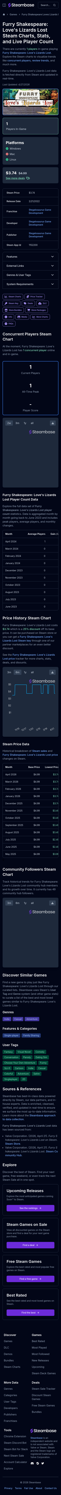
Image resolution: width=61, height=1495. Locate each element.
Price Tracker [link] (35, 296)
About (39, 1488)
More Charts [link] (40, 317)
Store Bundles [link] (13, 310)
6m (17, 672)
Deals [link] (28, 303)
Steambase (37, 1437)
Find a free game (30, 1278)
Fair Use (28, 1488)
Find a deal (30, 1245)
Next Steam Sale (14, 1455)
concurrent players (19, 60)
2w (9, 423)
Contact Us (51, 1488)
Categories (10, 1395)
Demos (8, 1354)
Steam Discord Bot (15, 1442)
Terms (18, 1488)
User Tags (10, 1401)
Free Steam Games (43, 1405)
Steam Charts (12, 1366)
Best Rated (38, 1341)
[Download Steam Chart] (53, 423)
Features (30, 257)
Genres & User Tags (30, 275)
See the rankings (30, 1208)
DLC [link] (42, 303)
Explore (8, 1468)
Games (13, 14)
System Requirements (30, 284)
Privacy (8, 1488)
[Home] (4, 14)
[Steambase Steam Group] (37, 1463)
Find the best (30, 1312)
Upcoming (38, 1366)
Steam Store (12, 1143)
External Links (30, 266)
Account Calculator (15, 1462)
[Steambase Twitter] (42, 1463)
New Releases (40, 1360)
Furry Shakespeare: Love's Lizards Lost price (30, 754)
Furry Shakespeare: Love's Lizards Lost (27, 52)
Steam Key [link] (11, 303)
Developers (11, 1408)
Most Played (39, 1347)
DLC (6, 1347)
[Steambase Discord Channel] (32, 1463)
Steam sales (39, 750)
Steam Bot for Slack (16, 1449)
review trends (40, 60)
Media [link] (22, 317)
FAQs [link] (9, 323)
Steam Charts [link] (13, 296)
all (32, 423)
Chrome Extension (15, 1436)
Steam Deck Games (44, 1373)
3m (17, 423)
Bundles (9, 1360)
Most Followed (41, 1354)
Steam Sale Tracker (44, 1388)
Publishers (10, 1414)
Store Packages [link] (36, 310)
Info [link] (8, 317)
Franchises (10, 1420)
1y (25, 423)
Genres (8, 1388)
